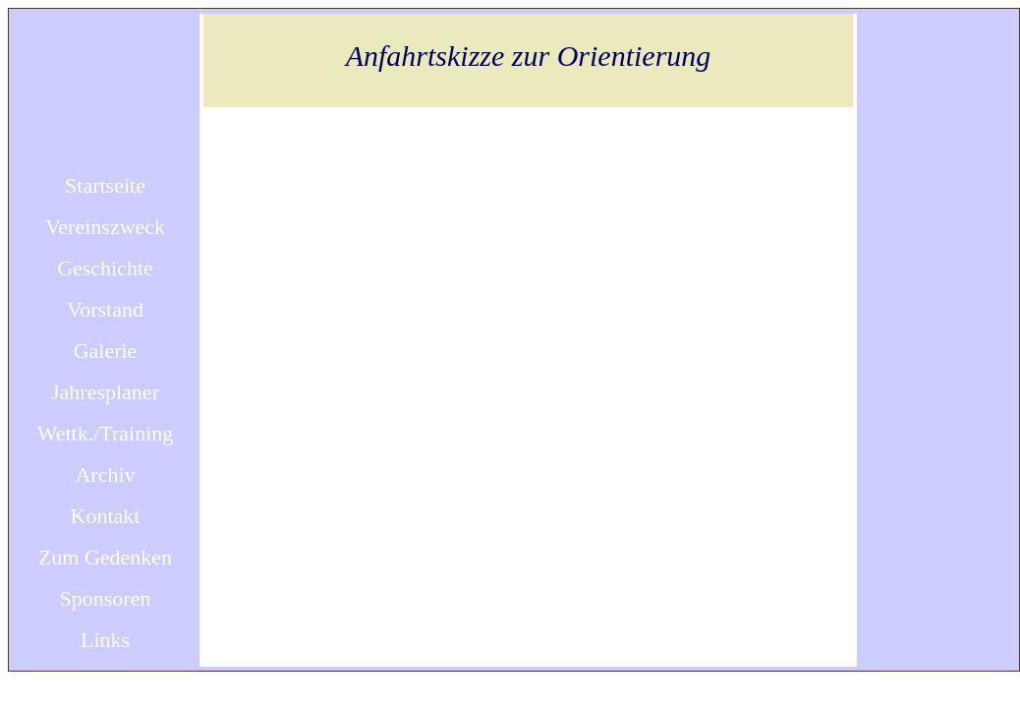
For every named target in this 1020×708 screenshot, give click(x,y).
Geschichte (105, 268)
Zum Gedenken (105, 557)
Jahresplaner (105, 392)
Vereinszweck (105, 226)
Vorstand (105, 309)
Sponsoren (105, 598)
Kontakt (106, 515)
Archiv (105, 474)
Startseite (105, 185)
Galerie (106, 350)
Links (105, 639)
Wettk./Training (105, 433)
